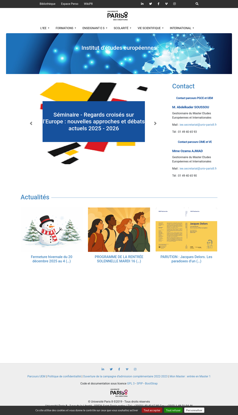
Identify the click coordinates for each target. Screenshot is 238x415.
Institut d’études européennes (119, 47)
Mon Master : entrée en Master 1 (190, 376)
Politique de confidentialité (64, 376)
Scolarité (121, 28)
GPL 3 (131, 383)
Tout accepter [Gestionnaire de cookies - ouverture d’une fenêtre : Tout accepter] (151, 410)
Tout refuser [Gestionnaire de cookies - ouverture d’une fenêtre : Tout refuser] (173, 410)
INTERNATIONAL (181, 28)
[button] (32, 123)
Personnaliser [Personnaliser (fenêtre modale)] (194, 410)
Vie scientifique (149, 28)
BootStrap (151, 383)
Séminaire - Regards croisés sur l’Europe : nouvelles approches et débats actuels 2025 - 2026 (94, 121)
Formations (65, 28)
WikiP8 (88, 4)
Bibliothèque (47, 4)
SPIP (140, 383)
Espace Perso (69, 4)
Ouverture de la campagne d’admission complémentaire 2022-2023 (125, 376)
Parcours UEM (36, 376)
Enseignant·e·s (93, 28)
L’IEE (43, 28)
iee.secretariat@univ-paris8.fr (198, 124)
